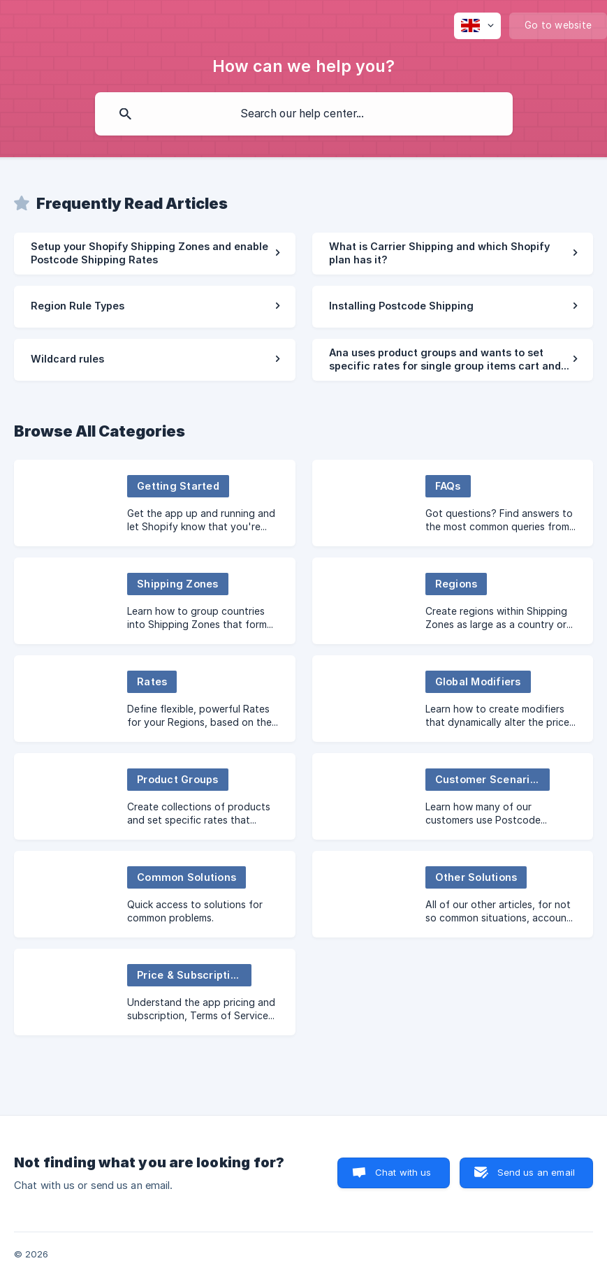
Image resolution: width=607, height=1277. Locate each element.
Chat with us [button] (403, 1172)
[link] (154, 254)
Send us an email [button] (536, 1172)
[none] (477, 26)
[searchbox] (304, 114)
